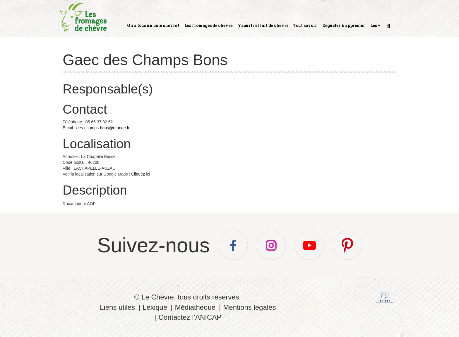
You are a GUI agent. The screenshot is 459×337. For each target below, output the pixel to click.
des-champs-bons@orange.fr (103, 127)
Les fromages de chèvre (208, 25)
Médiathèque (195, 307)
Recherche (388, 28)
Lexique (155, 307)
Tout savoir (305, 25)
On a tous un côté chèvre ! (153, 25)
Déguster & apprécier (343, 25)
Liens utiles (117, 307)
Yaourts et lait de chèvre (263, 25)
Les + (375, 25)
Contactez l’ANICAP (189, 317)
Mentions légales (249, 307)
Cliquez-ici (140, 174)
